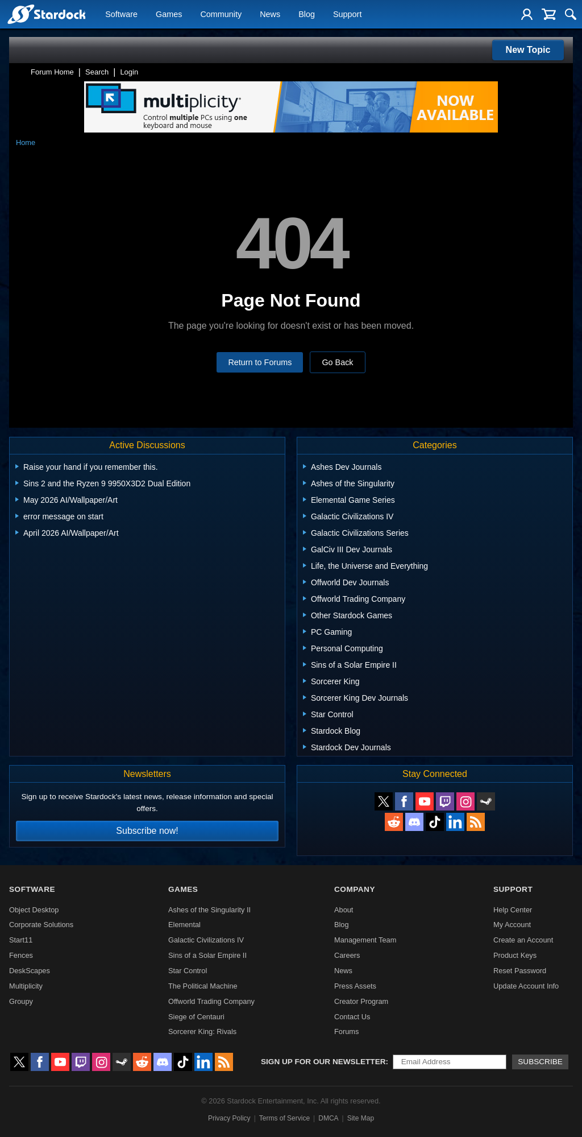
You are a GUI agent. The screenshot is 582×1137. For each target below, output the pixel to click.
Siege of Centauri (196, 1016)
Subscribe (540, 1061)
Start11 (20, 940)
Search (97, 72)
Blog (306, 14)
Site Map (360, 1118)
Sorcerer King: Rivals (202, 1031)
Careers (347, 955)
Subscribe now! (147, 831)
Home (25, 142)
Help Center (512, 910)
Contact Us (352, 1016)
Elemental (184, 924)
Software (121, 14)
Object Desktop (34, 910)
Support (347, 14)
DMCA (328, 1118)
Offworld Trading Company (211, 1001)
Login (129, 72)
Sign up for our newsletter (323, 1061)
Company (354, 889)
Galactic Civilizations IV (206, 940)
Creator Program (361, 1001)
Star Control (187, 970)
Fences (21, 955)
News (270, 14)
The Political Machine (203, 986)
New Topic (528, 50)
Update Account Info (526, 986)
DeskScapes (29, 970)
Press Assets (355, 986)
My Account (512, 924)
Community (221, 14)
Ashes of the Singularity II (209, 910)
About (343, 910)
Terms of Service (284, 1118)
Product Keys (515, 955)
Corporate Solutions (41, 924)
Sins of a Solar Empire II (207, 955)
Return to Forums (260, 362)
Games (169, 14)
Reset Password (519, 970)
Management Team (365, 940)
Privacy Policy (229, 1118)
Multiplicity (26, 986)
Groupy (21, 1001)
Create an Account (523, 940)
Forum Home (52, 72)
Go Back (337, 362)
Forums (346, 1031)
